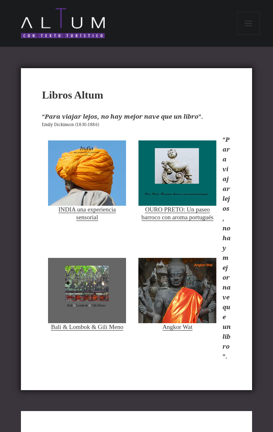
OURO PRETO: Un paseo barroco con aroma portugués (177, 180)
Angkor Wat (177, 294)
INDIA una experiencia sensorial (87, 180)
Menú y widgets (248, 34)
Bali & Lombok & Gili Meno (87, 294)
